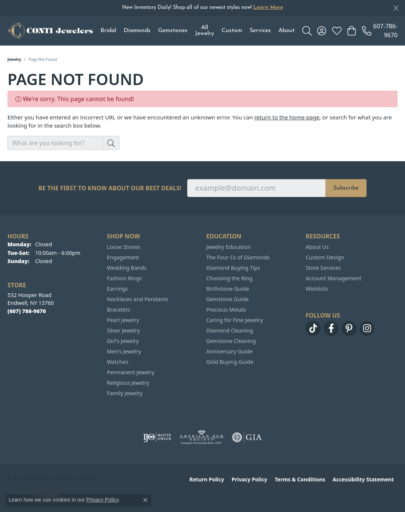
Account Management (333, 278)
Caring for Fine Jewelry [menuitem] (234, 320)
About (286, 31)
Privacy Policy (249, 479)
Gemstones (173, 31)
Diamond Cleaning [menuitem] (229, 330)
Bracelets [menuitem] (118, 309)
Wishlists (317, 288)
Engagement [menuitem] (123, 257)
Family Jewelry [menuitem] (125, 393)
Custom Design (325, 257)
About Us (317, 246)
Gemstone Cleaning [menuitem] (231, 340)
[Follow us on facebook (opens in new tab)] (331, 328)
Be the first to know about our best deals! (110, 188)
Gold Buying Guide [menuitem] (229, 361)
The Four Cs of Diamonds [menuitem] (238, 257)
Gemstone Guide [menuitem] (227, 299)
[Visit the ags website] (202, 437)
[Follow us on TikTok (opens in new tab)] (313, 328)
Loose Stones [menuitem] (123, 246)
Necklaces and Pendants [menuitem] (137, 299)
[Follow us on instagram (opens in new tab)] (366, 328)
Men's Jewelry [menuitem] (124, 351)
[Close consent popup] (145, 500)
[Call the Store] (26, 311)
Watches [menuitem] (117, 361)
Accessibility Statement (363, 479)
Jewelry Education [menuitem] (228, 246)
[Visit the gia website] (247, 437)
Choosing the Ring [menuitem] (229, 278)
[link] (380, 30)
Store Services (323, 267)
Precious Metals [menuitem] (226, 309)
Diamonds (137, 31)
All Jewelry (204, 31)
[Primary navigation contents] (198, 31)
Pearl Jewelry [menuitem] (123, 320)
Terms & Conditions (300, 479)
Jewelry (14, 59)
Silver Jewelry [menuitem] (123, 330)
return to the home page (286, 117)
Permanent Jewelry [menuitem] (130, 372)
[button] (307, 30)
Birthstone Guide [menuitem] (227, 288)
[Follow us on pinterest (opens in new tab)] (348, 328)
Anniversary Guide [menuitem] (229, 351)
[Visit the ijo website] (157, 437)
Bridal (108, 31)
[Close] (396, 8)
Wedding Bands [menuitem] (126, 267)
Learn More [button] (268, 7)
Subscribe (346, 188)
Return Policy (206, 479)
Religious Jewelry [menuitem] (128, 382)
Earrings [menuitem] (117, 288)
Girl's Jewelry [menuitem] (123, 340)
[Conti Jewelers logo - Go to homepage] (50, 31)
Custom (232, 31)
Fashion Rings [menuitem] (124, 278)
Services (260, 31)
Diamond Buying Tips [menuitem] (233, 267)
